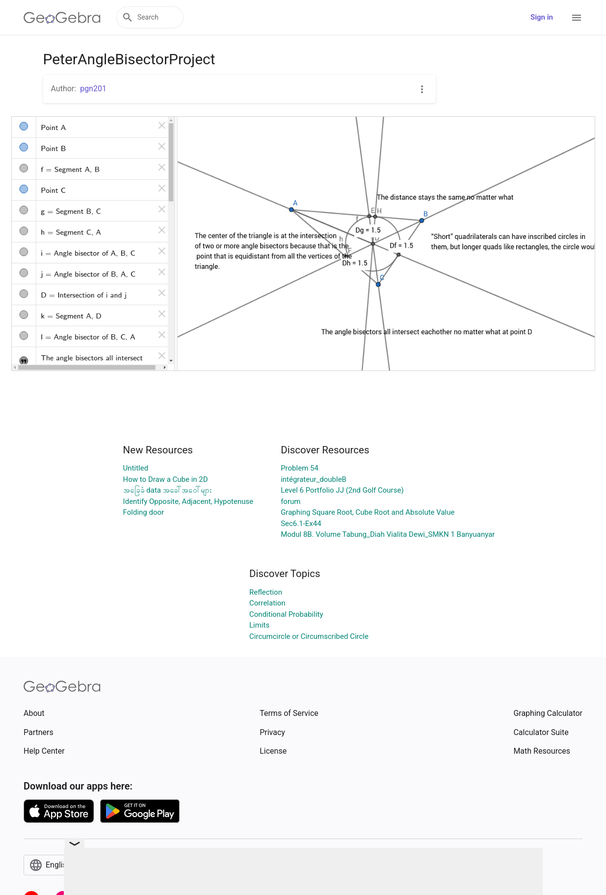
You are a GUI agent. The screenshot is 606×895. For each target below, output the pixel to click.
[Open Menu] (576, 18)
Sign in (541, 17)
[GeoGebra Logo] (62, 18)
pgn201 (93, 88)
